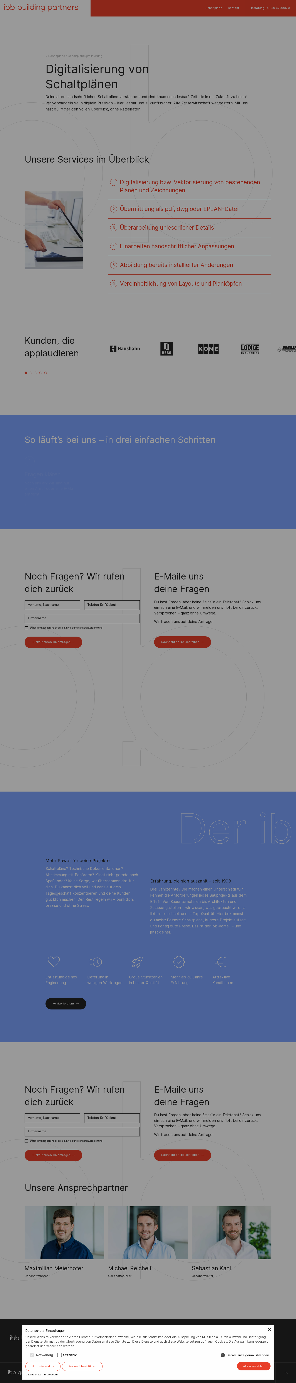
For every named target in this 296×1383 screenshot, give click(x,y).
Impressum (51, 1374)
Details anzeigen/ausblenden (248, 1355)
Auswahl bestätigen (82, 1366)
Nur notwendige (43, 1366)
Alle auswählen (253, 1366)
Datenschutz (33, 1374)
